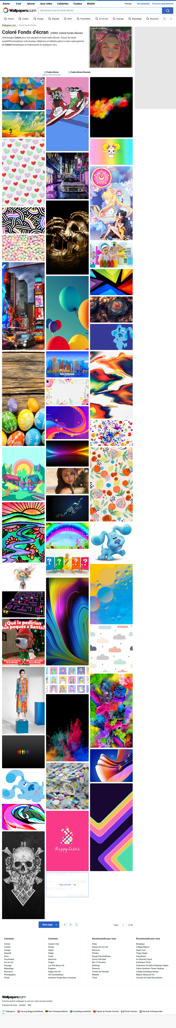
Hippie (51, 950)
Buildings (96, 965)
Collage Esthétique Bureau (147, 972)
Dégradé (7, 953)
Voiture (7, 944)
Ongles (51, 962)
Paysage (7, 965)
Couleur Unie (53, 944)
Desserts (96, 968)
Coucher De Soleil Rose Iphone (149, 978)
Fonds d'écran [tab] (51, 72)
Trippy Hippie (141, 953)
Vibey (94, 944)
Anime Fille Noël (99, 959)
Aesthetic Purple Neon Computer (62, 978)
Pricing (128, 3)
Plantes (95, 953)
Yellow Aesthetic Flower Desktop (150, 968)
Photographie (10, 975)
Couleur (77, 3)
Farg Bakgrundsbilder (82, 1011)
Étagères (52, 968)
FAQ (29, 1005)
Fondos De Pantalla (100, 972)
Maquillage (9, 968)
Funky (50, 956)
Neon (6, 956)
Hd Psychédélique (56, 975)
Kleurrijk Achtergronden (153, 1011)
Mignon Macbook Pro (145, 975)
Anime (6, 3)
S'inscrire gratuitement (162, 3)
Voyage (7, 950)
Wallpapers (10, 1011)
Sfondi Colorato (131, 1011)
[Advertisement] (155, 68)
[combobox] (100, 10)
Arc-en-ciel (8, 962)
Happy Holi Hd (54, 972)
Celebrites (62, 3)
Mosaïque (140, 944)
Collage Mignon (142, 947)
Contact (22, 1005)
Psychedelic (9, 959)
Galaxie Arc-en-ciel (100, 947)
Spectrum (52, 959)
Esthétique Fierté (143, 962)
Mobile (91, 3)
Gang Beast (141, 956)
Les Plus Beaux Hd (56, 965)
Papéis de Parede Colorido (107, 1011)
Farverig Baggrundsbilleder (31, 1011)
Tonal (94, 978)
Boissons (96, 950)
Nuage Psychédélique (101, 956)
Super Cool (140, 950)
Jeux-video (46, 3)
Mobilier (95, 975)
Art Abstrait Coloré (144, 959)
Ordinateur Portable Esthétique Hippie (152, 965)
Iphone (31, 3)
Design (51, 947)
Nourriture (8, 972)
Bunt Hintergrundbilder (58, 1011)
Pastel (6, 978)
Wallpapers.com (9, 25)
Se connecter (143, 3)
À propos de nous (9, 1005)
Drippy (51, 953)
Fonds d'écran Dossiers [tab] (79, 72)
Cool (18, 3)
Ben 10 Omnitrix (99, 962)
